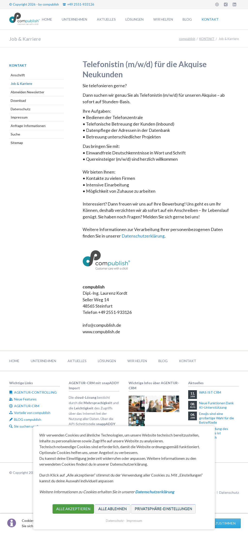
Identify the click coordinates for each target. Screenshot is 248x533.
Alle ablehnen (112, 509)
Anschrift (18, 75)
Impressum (19, 117)
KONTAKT (18, 65)
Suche (15, 134)
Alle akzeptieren (73, 509)
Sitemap (17, 143)
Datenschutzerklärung (143, 236)
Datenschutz (20, 109)
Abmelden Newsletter (27, 92)
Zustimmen (225, 523)
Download (18, 100)
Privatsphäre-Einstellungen (163, 509)
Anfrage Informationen (28, 126)
